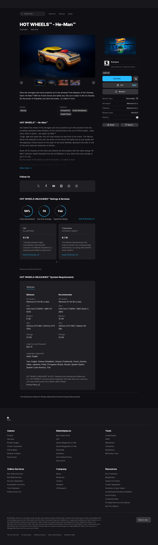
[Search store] (22, 13)
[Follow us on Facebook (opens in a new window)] (46, 186)
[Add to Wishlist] (120, 91)
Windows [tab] (31, 287)
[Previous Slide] (21, 82)
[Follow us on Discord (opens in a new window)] (61, 186)
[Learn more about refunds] (137, 98)
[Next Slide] (93, 82)
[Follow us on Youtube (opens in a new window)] (53, 186)
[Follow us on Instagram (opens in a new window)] (76, 186)
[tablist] (57, 287)
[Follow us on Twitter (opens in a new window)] (38, 186)
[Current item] (40, 83)
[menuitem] (52, 13)
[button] (57, 168)
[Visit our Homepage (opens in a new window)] (68, 186)
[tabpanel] (57, 314)
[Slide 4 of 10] (75, 83)
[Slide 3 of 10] (63, 83)
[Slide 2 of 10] (52, 83)
